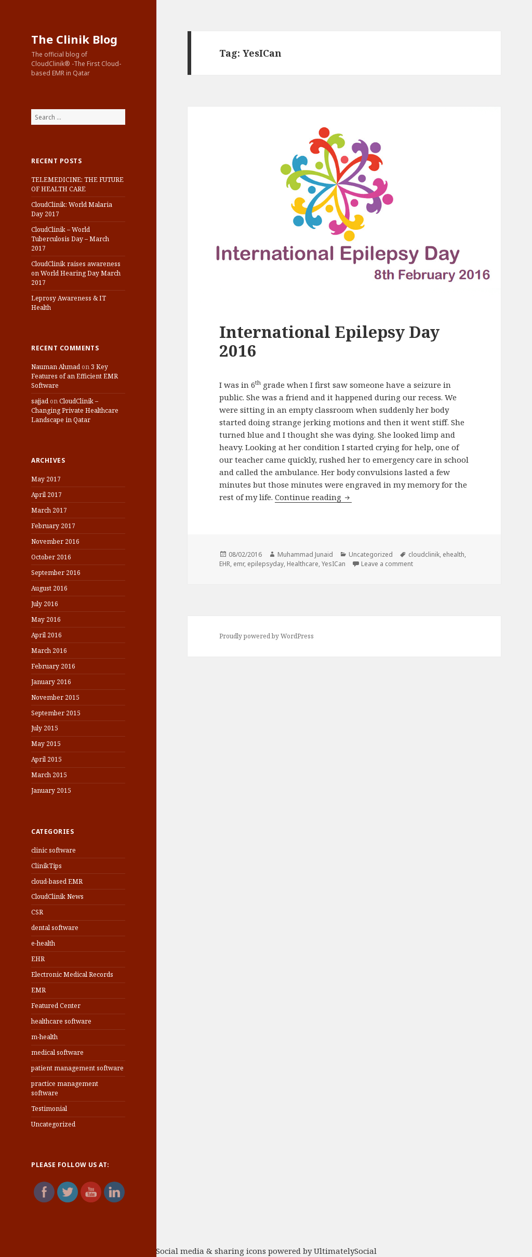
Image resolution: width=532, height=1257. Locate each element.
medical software (57, 1052)
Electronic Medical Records (72, 974)
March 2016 (49, 650)
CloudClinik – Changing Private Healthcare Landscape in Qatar (74, 410)
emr (238, 563)
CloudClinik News (57, 896)
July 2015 (44, 728)
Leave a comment (387, 563)
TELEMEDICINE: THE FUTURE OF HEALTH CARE (77, 184)
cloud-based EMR (57, 881)
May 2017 (46, 479)
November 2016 (55, 541)
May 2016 (46, 619)
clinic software (53, 850)
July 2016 (44, 603)
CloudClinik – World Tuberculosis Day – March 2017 (70, 239)
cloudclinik (424, 554)
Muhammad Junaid (305, 554)
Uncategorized (53, 1124)
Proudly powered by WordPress (266, 636)
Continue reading (313, 497)
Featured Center (56, 1005)
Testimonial (49, 1108)
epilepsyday (265, 563)
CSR (37, 912)
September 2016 (56, 572)
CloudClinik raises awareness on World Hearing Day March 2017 (76, 273)
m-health (44, 1036)
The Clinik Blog (74, 39)
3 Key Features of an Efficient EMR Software (74, 376)
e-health (43, 943)
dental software (54, 927)
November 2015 (55, 697)
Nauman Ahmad (55, 366)
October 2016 (51, 557)
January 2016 (51, 681)
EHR (38, 958)
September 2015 (56, 713)
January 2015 (51, 790)
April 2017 (46, 494)
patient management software (77, 1068)
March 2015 (49, 774)
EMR (38, 990)
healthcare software (61, 1021)
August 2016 (49, 588)
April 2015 (46, 759)
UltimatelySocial (345, 1251)
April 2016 (46, 635)
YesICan (333, 563)
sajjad (39, 401)
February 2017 (53, 525)
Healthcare (302, 563)
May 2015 (46, 743)
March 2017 (49, 510)
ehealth (453, 554)
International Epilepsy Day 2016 (329, 341)
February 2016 (53, 666)
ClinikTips (46, 865)
